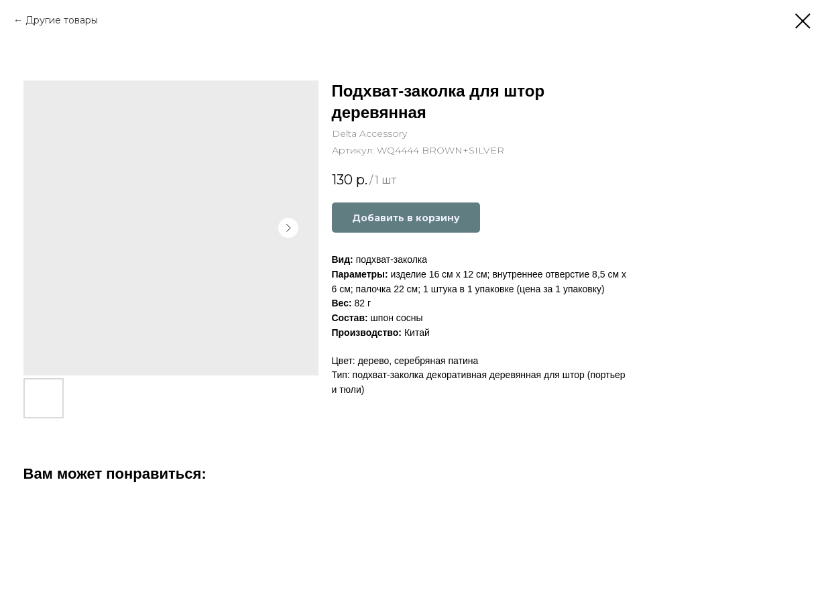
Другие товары (61, 20)
